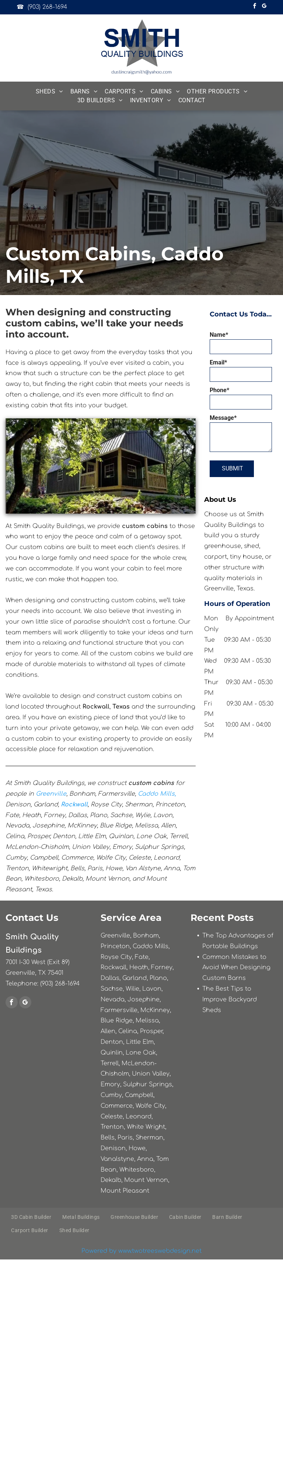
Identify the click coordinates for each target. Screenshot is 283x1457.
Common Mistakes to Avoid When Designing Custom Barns (236, 968)
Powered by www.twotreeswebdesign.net (141, 1251)
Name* (219, 334)
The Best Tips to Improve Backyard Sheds (229, 999)
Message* (223, 417)
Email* (218, 362)
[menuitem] (49, 91)
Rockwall (74, 804)
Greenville (51, 794)
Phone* (219, 390)
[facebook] (255, 7)
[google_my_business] (264, 7)
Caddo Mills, (157, 794)
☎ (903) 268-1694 (42, 7)
